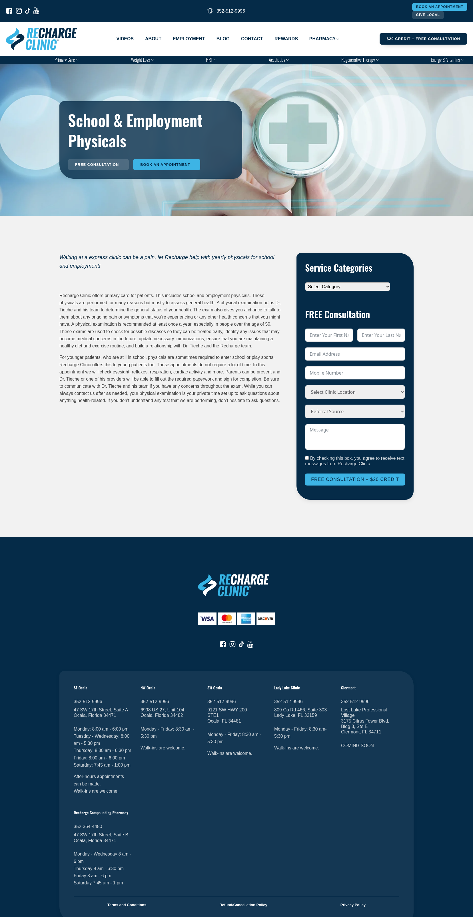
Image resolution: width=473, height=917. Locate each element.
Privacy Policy (353, 905)
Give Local (428, 15)
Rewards (286, 38)
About (153, 38)
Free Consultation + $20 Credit (355, 479)
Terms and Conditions (126, 905)
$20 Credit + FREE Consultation (423, 39)
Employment (189, 38)
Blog (223, 38)
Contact (252, 38)
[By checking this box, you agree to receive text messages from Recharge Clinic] (307, 458)
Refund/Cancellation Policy (243, 905)
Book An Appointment (439, 7)
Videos (125, 38)
